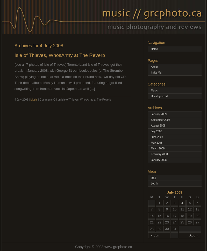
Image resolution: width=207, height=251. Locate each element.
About (154, 66)
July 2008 (156, 131)
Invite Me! (156, 72)
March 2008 (158, 148)
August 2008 (158, 125)
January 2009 (159, 114)
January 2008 (159, 159)
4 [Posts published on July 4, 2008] (182, 203)
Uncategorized (159, 96)
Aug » (193, 235)
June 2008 (157, 137)
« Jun (155, 235)
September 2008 (160, 119)
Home (154, 49)
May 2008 (156, 142)
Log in (154, 183)
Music (33, 99)
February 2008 (159, 154)
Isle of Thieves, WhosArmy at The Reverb (60, 55)
